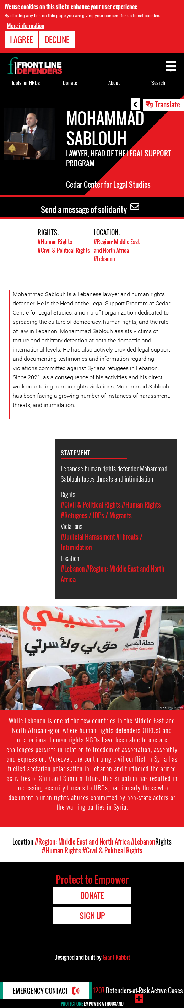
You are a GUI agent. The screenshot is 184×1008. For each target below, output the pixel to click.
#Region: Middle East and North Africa (117, 245)
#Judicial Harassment (88, 536)
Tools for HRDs (25, 82)
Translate (167, 104)
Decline (57, 39)
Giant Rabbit (116, 957)
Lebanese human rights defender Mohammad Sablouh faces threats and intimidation (114, 473)
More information (25, 25)
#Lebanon (104, 258)
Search (158, 82)
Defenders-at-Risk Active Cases (138, 990)
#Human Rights (55, 241)
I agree (21, 39)
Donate (70, 82)
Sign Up (92, 915)
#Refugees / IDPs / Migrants (96, 515)
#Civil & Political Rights (64, 250)
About (114, 82)
